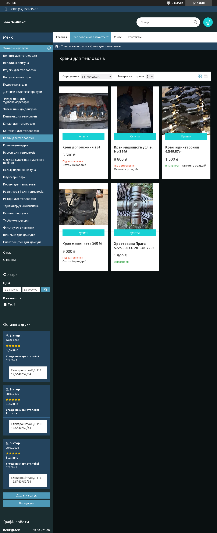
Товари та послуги (74, 46)
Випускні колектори (17, 77)
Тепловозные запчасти (89, 37)
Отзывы (9, 260)
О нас (118, 37)
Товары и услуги (15, 48)
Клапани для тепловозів (20, 116)
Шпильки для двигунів (19, 235)
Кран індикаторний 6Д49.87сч (182, 149)
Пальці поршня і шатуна (19, 170)
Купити (83, 136)
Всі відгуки (26, 503)
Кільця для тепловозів (19, 123)
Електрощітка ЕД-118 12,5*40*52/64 (26, 372)
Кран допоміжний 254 (81, 147)
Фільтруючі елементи (18, 227)
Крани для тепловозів (18, 138)
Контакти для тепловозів (21, 131)
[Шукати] (195, 22)
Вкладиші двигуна (16, 63)
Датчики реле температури (22, 91)
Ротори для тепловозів (19, 199)
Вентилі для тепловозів (20, 55)
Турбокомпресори (16, 220)
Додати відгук (26, 495)
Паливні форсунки (15, 213)
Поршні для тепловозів (19, 184)
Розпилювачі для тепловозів (23, 191)
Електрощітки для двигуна (22, 242)
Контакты (135, 37)
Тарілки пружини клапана (21, 206)
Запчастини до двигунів (20, 109)
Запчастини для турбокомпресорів (16, 100)
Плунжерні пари (14, 177)
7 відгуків (177, 2)
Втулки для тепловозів (19, 70)
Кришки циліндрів (15, 145)
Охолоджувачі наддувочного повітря (23, 161)
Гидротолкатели (15, 84)
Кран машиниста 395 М (82, 244)
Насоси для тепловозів (19, 152)
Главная (61, 37)
